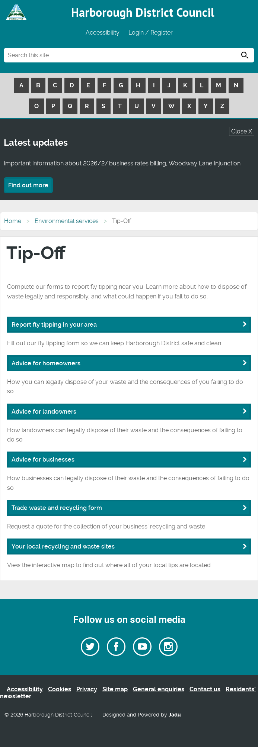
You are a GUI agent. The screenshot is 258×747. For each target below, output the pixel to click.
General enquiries (158, 689)
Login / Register (150, 32)
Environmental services (67, 220)
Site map (115, 689)
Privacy (86, 689)
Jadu (175, 715)
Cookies (59, 689)
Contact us (204, 689)
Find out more (28, 185)
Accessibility (103, 32)
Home (12, 220)
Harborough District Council (142, 12)
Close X (241, 131)
